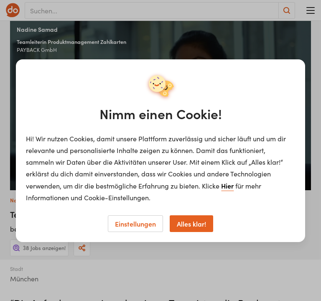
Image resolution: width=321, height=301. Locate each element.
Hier (227, 185)
